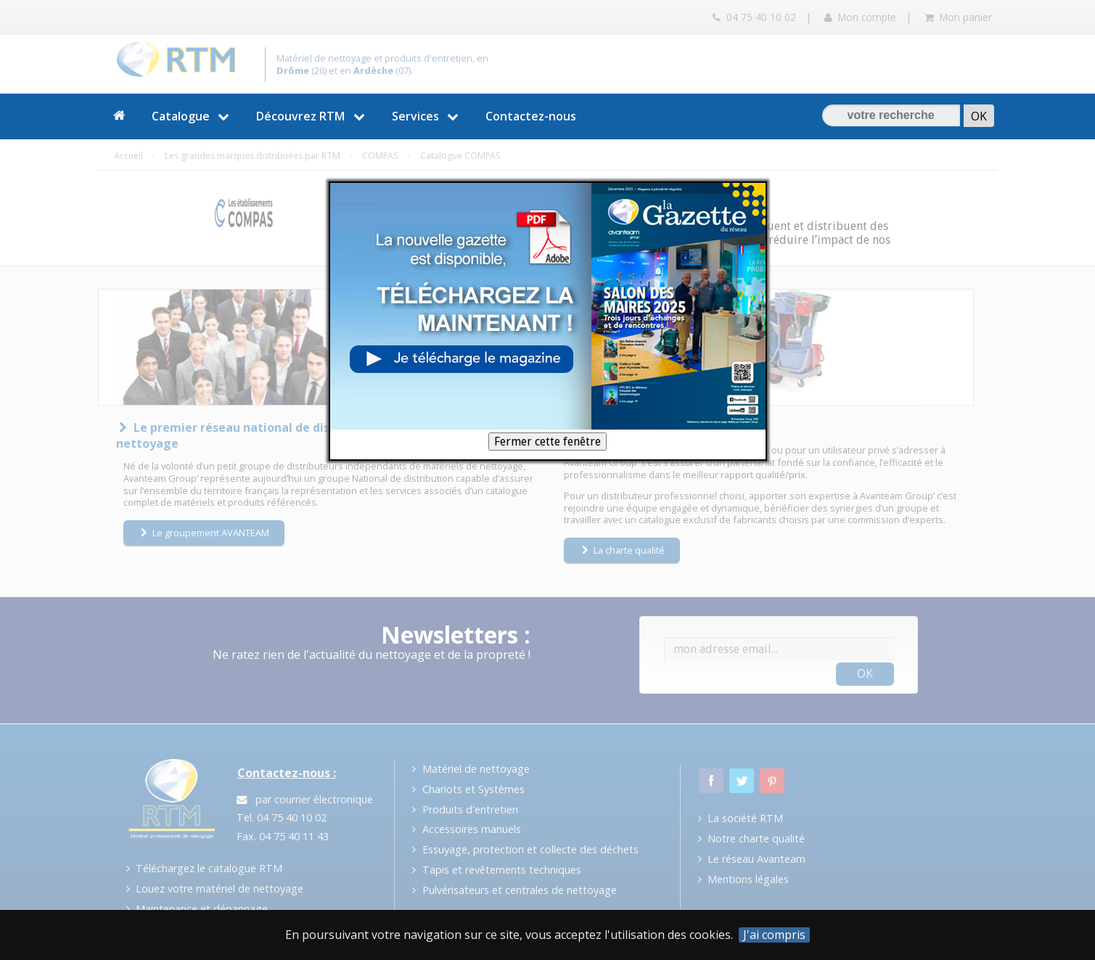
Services (427, 116)
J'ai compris (774, 935)
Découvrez (312, 116)
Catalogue (193, 116)
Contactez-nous (530, 116)
